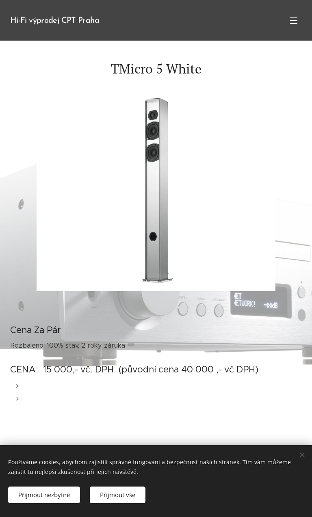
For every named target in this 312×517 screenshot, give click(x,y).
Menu (293, 20)
